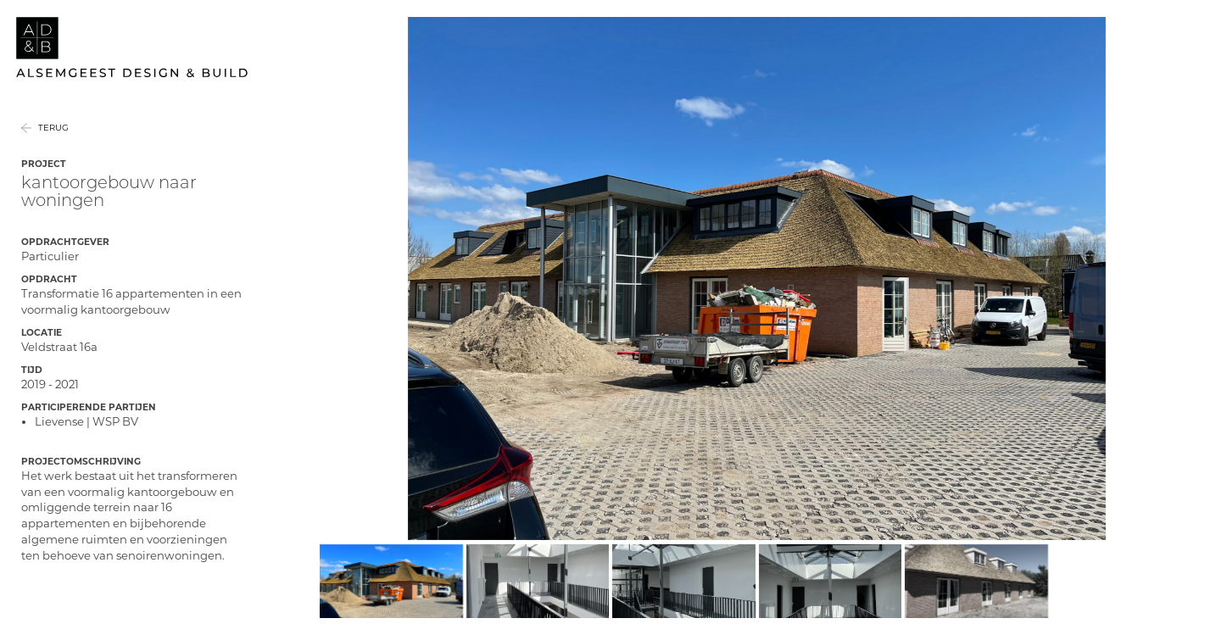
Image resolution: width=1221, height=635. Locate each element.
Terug (53, 148)
